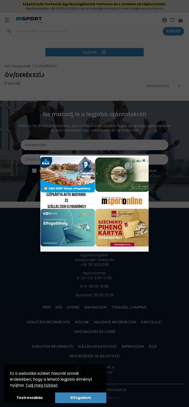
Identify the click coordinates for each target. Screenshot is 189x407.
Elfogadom (80, 397)
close (144, 160)
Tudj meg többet (41, 385)
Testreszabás (29, 397)
